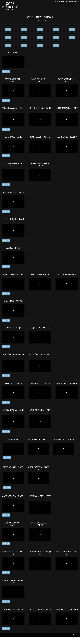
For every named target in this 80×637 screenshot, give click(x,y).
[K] (24, 37)
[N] (72, 37)
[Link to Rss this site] (77, 1)
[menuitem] (77, 6)
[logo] (10, 6)
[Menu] (77, 6)
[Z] (56, 45)
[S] (24, 45)
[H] (72, 29)
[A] (8, 29)
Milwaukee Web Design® (22, 634)
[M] (56, 37)
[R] (8, 45)
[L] (40, 37)
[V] (40, 45)
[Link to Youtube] (75, 1)
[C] (40, 29)
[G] (56, 29)
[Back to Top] (6, 71)
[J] (8, 37)
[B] (24, 29)
